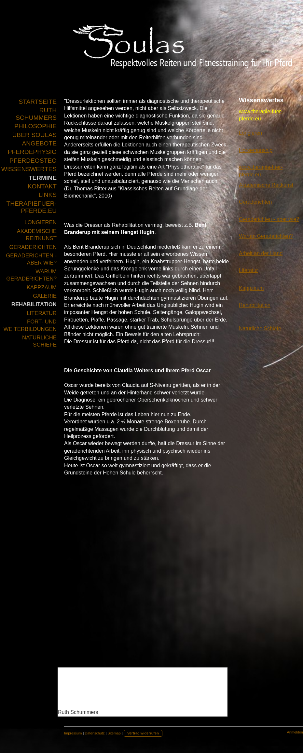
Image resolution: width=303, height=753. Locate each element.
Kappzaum (251, 288)
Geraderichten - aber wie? (269, 219)
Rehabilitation (254, 305)
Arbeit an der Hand (260, 253)
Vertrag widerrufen (143, 733)
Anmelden (295, 732)
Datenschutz (94, 733)
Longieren (250, 133)
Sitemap (114, 733)
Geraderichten (255, 202)
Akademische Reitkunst (266, 185)
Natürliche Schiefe (260, 328)
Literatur (248, 270)
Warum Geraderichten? (266, 236)
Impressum (73, 733)
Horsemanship (255, 150)
